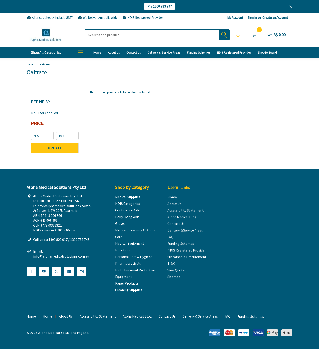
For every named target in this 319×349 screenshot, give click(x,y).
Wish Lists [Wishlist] (238, 34)
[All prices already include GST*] (50, 18)
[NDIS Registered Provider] (142, 18)
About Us (66, 316)
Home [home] (31, 316)
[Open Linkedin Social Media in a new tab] (69, 271)
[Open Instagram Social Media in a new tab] (81, 271)
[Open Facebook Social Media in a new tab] (31, 271)
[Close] (291, 6)
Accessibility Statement (98, 316)
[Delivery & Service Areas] (164, 52)
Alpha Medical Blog (137, 316)
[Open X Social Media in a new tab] (56, 271)
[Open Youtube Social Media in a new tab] (44, 271)
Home (47, 316)
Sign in (252, 18)
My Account (235, 18)
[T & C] (267, 52)
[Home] (97, 52)
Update (55, 148)
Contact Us (167, 316)
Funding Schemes (250, 316)
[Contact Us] (133, 52)
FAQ (228, 316)
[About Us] (114, 52)
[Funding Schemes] (199, 52)
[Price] (55, 123)
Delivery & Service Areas (200, 316)
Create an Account (275, 18)
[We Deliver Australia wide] (98, 18)
